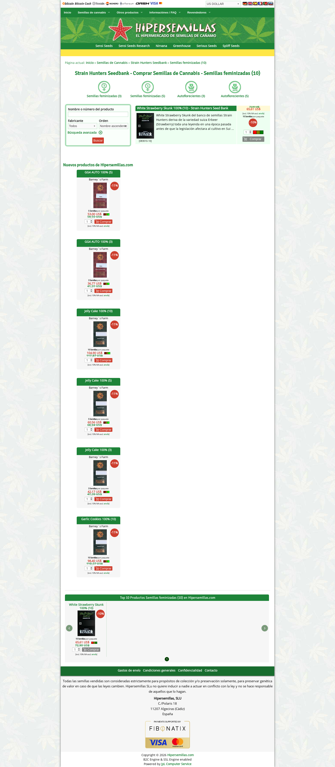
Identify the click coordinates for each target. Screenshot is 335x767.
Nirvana (161, 46)
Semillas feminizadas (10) (188, 63)
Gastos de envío (129, 670)
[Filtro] (98, 114)
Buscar (98, 140)
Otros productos (127, 12)
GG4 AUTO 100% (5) (98, 172)
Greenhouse (182, 46)
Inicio (67, 12)
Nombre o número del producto (91, 109)
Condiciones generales (159, 670)
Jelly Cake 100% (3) (98, 450)
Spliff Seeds (231, 46)
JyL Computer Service (176, 764)
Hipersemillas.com (180, 755)
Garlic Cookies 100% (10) (98, 519)
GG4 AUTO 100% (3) (98, 242)
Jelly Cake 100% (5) (98, 380)
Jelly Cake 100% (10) (98, 311)
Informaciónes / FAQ (162, 12)
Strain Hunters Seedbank (149, 63)
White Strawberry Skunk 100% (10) (86, 606)
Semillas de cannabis (92, 12)
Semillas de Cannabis (112, 63)
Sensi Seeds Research (134, 46)
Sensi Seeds (104, 46)
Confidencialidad (190, 670)
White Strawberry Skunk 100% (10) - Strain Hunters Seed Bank (182, 108)
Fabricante (75, 121)
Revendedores (197, 12)
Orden (103, 121)
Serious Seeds (207, 46)
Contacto (211, 670)
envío (106, 226)
